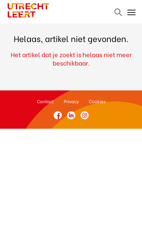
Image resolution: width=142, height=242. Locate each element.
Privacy (71, 101)
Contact (45, 101)
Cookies (97, 101)
